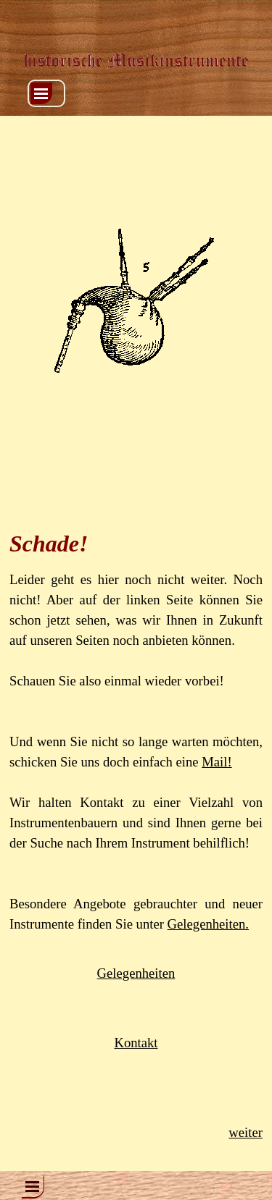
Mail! (216, 761)
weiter (245, 1132)
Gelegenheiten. (208, 923)
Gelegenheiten (136, 973)
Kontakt (135, 1042)
